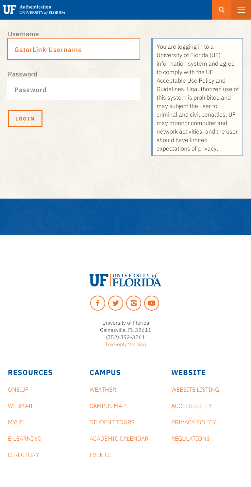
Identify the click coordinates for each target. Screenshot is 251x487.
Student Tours (112, 422)
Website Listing (195, 389)
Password (23, 73)
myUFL (17, 422)
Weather (103, 389)
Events (100, 454)
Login (25, 118)
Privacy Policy (193, 422)
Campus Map (108, 405)
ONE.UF (18, 389)
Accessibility (191, 405)
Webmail (21, 405)
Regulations (190, 438)
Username (23, 33)
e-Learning (25, 438)
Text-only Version (125, 344)
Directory (23, 454)
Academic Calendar (119, 438)
